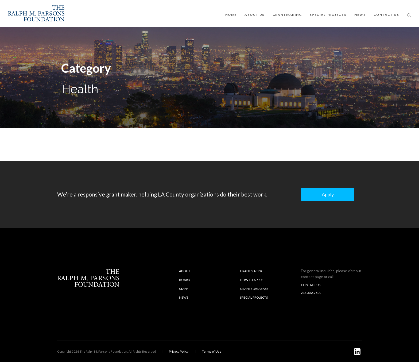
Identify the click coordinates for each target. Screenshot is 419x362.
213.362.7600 (311, 293)
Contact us (310, 285)
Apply (328, 194)
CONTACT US (386, 15)
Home (231, 15)
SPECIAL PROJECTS (328, 15)
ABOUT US (254, 15)
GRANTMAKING (287, 15)
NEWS (360, 15)
